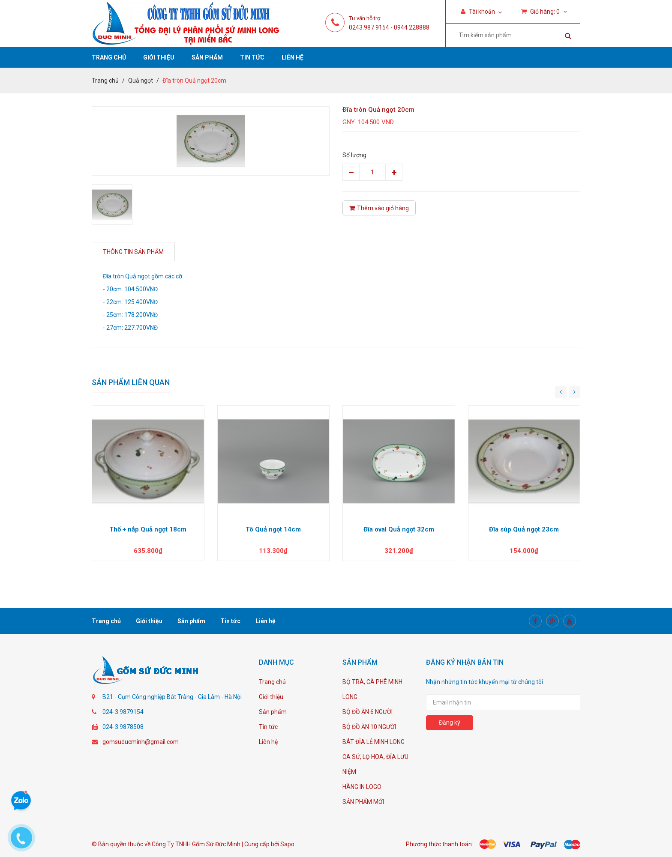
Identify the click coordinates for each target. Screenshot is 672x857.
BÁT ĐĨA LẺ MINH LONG (373, 741)
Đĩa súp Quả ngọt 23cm (524, 529)
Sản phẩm (207, 57)
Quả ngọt (140, 80)
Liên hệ (292, 57)
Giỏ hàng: (544, 11)
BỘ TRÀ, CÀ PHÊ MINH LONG (372, 689)
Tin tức (252, 57)
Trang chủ (109, 57)
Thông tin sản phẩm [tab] (133, 251)
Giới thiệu (158, 57)
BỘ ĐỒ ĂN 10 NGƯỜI (369, 726)
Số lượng (354, 155)
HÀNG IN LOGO (361, 786)
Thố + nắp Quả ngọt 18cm (147, 529)
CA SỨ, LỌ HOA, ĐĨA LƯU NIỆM (375, 764)
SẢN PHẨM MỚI (363, 801)
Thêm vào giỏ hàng (379, 208)
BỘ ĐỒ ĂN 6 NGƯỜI (367, 711)
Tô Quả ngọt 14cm (273, 529)
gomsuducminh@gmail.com (140, 741)
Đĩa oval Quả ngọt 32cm (398, 529)
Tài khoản (478, 11)
